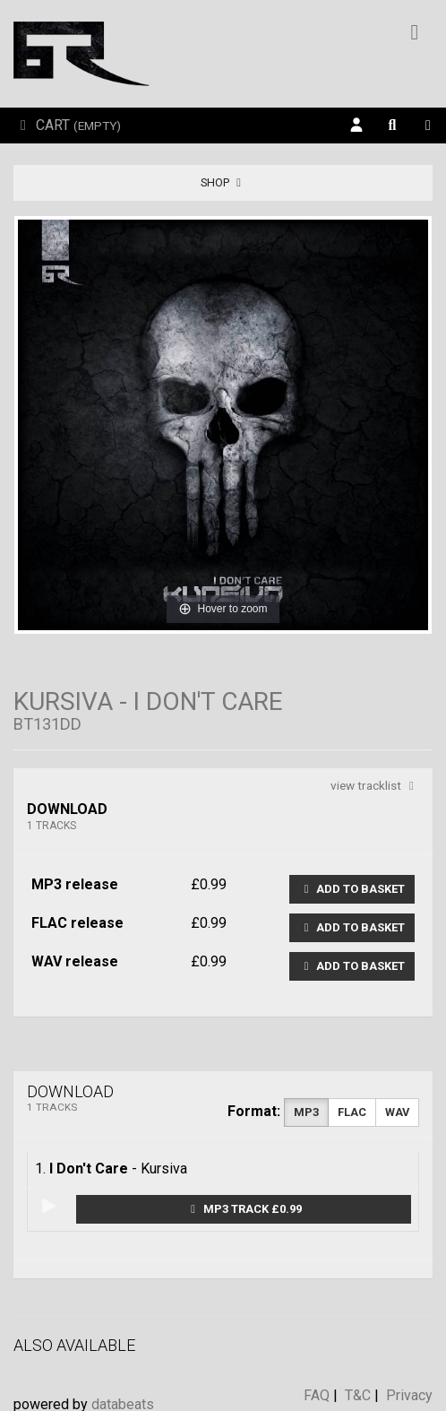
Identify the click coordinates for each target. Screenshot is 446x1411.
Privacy (409, 1395)
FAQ (317, 1395)
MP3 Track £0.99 (244, 1209)
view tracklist (374, 785)
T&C (358, 1395)
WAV (397, 1112)
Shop (223, 182)
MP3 (306, 1112)
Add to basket (352, 889)
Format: (253, 1111)
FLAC (352, 1112)
